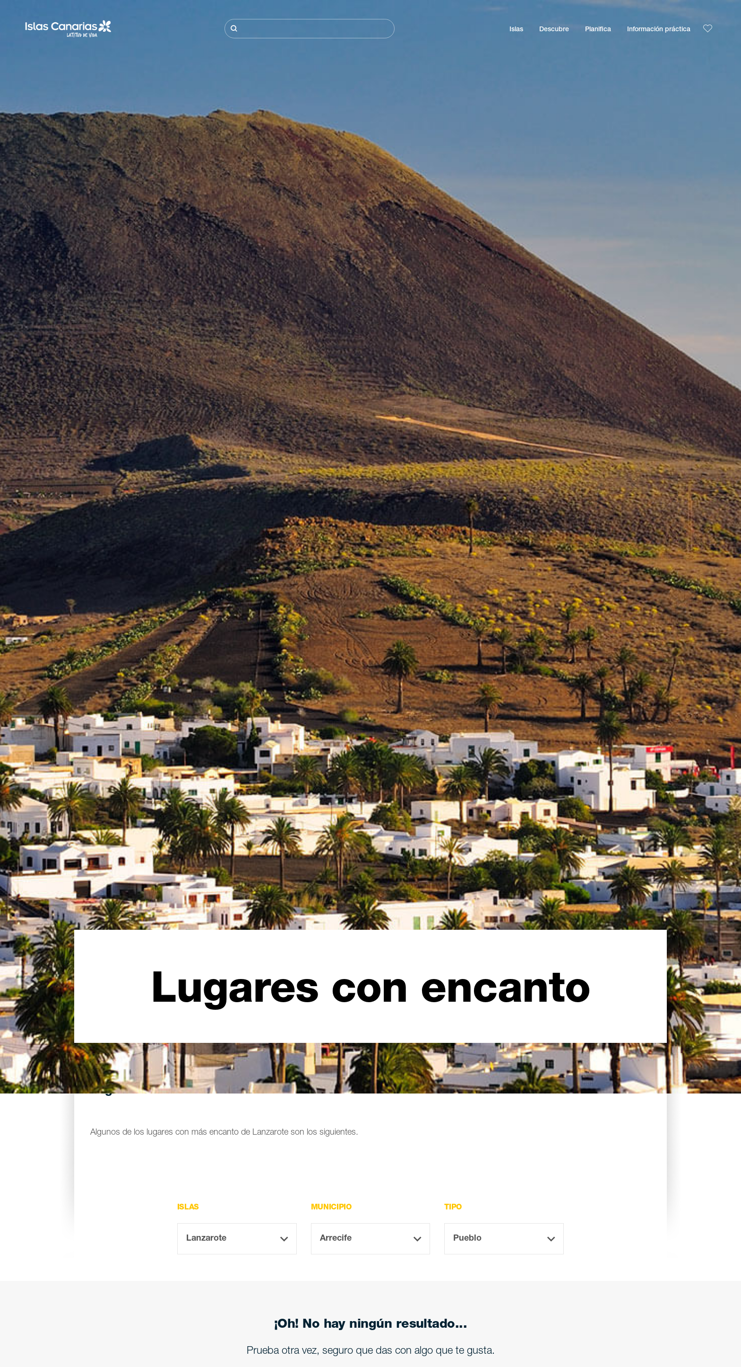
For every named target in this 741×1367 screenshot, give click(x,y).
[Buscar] (309, 28)
